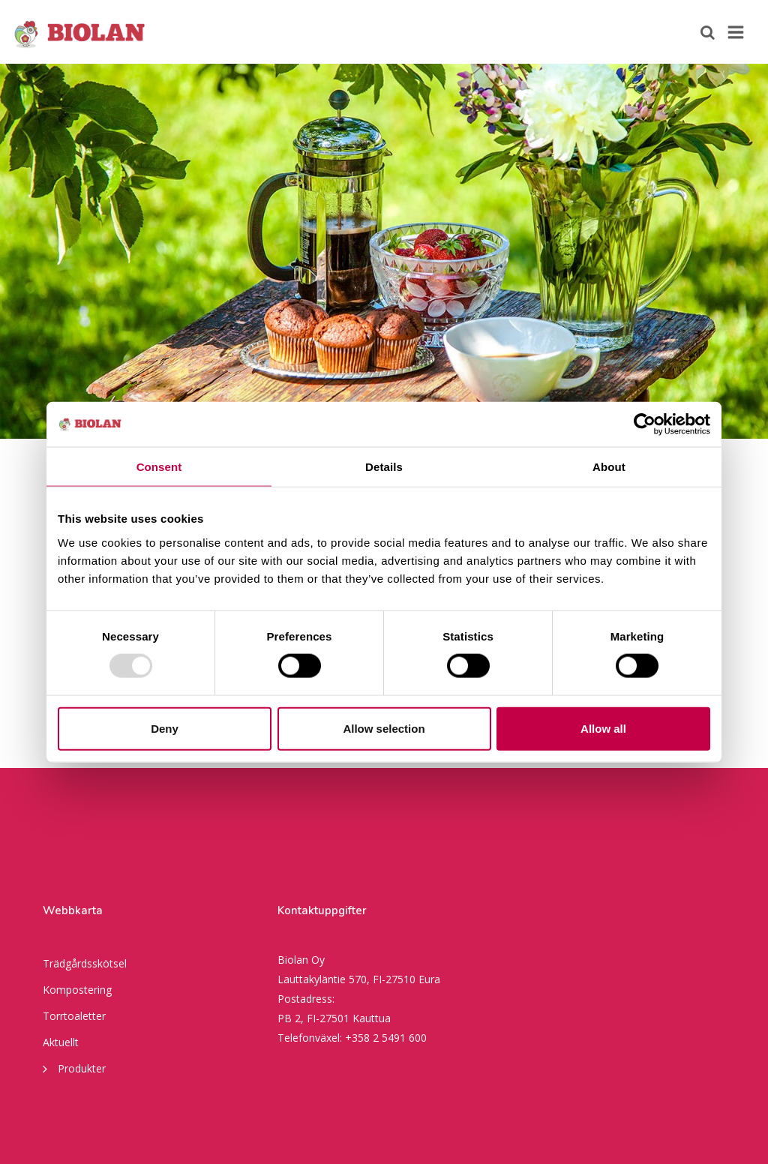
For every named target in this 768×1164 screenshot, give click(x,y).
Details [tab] (384, 466)
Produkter (74, 1068)
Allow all (603, 728)
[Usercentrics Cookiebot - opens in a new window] (644, 424)
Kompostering (77, 989)
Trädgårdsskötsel (85, 963)
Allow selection (383, 728)
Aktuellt (61, 1042)
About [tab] (609, 466)
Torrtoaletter (74, 1016)
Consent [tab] (159, 466)
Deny (164, 728)
